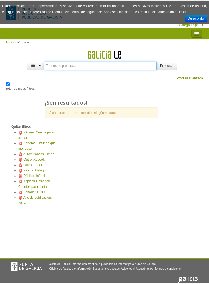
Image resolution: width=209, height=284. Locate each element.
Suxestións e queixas (106, 268)
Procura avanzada (190, 78)
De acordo (196, 18)
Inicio (10, 42)
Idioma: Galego (34, 170)
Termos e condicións (168, 268)
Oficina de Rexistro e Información (70, 268)
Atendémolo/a (144, 268)
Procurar (167, 66)
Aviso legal (128, 268)
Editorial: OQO (34, 192)
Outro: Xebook (33, 159)
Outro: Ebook (33, 165)
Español (197, 25)
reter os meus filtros (20, 88)
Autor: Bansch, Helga (38, 154)
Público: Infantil (34, 176)
